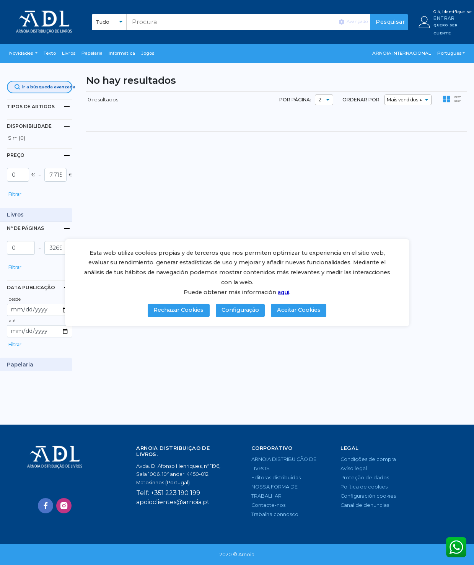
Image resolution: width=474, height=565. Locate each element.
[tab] (39, 106)
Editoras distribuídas (276, 477)
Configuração (240, 309)
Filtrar (14, 194)
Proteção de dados (364, 477)
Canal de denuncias (364, 505)
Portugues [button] (449, 53)
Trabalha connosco (274, 514)
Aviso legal (353, 468)
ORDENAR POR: (361, 100)
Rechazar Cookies (178, 309)
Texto (50, 53)
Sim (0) (16, 138)
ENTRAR (443, 18)
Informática (122, 53)
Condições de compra (368, 459)
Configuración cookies (368, 496)
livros (68, 53)
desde (15, 299)
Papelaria (92, 53)
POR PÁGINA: (295, 100)
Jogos (147, 53)
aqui (283, 292)
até (12, 320)
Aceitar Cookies (299, 309)
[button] (23, 53)
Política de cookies (364, 487)
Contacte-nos (268, 505)
